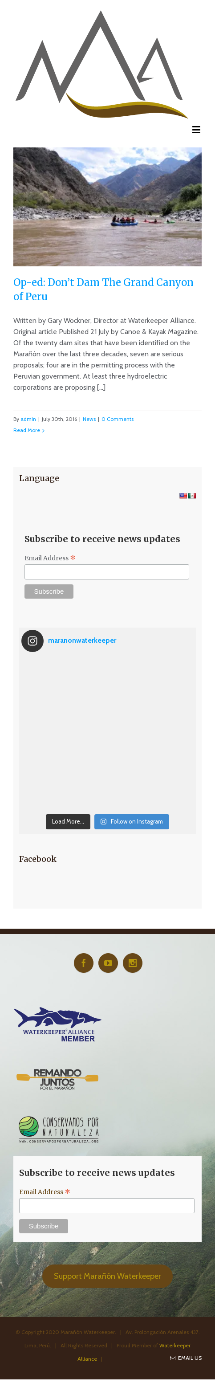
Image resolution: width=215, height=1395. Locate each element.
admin (28, 419)
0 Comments (117, 419)
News (89, 419)
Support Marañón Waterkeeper (107, 1276)
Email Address (50, 558)
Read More (26, 430)
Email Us (186, 1357)
